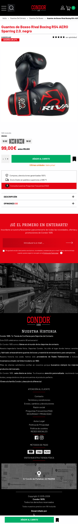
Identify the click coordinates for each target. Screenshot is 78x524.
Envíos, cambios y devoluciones (39, 403)
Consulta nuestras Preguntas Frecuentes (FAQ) (27, 186)
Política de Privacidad (39, 424)
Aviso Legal (39, 421)
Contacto (39, 396)
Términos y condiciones (39, 400)
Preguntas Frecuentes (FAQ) (39, 411)
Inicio (5, 18)
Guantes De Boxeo (36, 18)
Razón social (39, 407)
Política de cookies (39, 428)
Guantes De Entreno (18, 18)
